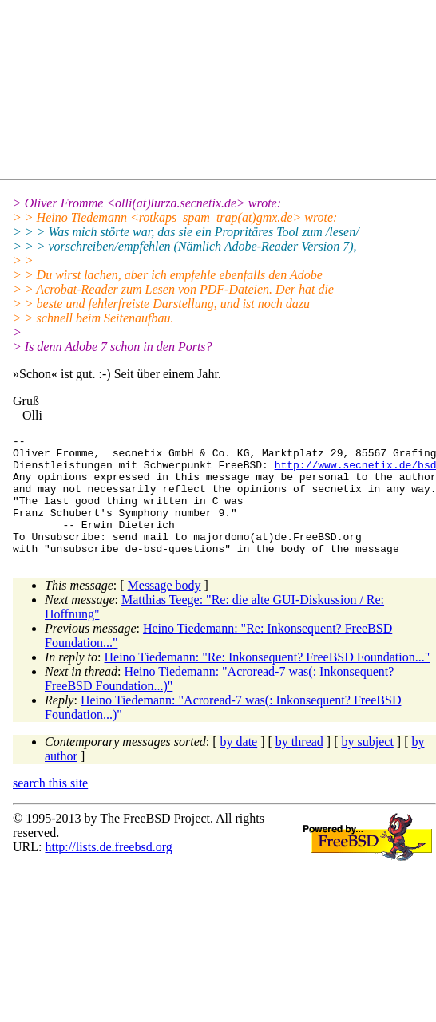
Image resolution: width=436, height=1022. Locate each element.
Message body (164, 609)
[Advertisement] (156, 92)
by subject (368, 765)
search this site (50, 807)
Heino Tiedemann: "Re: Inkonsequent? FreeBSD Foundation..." (267, 681)
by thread (299, 765)
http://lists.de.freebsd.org (108, 871)
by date (239, 765)
